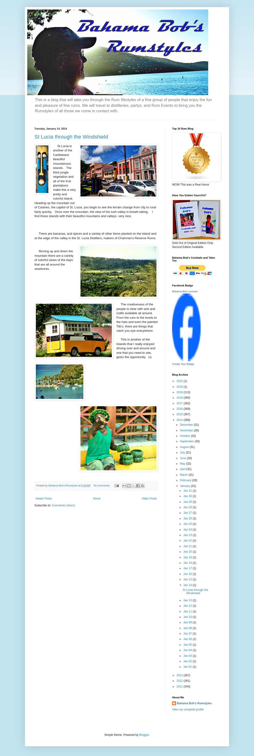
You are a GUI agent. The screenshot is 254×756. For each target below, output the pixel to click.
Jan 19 (188, 557)
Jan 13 (188, 600)
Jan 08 (188, 628)
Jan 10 (188, 617)
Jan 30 (188, 496)
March (184, 474)
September (187, 441)
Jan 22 (188, 540)
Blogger (144, 735)
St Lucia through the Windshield (71, 137)
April (183, 469)
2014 (180, 420)
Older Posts (149, 498)
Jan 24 (188, 529)
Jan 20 (188, 551)
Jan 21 (188, 546)
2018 (180, 397)
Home (97, 498)
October (185, 436)
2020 (180, 386)
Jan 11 (188, 611)
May (183, 463)
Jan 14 (188, 585)
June (183, 458)
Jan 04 (188, 650)
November (187, 430)
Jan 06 (188, 639)
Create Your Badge (183, 364)
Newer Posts (44, 498)
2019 (180, 392)
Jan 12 (188, 605)
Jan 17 (188, 568)
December (187, 424)
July (183, 452)
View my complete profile (188, 709)
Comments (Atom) (63, 505)
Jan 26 (188, 518)
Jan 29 (188, 502)
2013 (180, 675)
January (185, 486)
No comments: (102, 485)
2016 (180, 409)
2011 (180, 686)
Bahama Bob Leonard (185, 291)
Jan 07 (188, 633)
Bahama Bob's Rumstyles (194, 703)
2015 (180, 414)
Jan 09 (188, 622)
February (186, 480)
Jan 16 (188, 574)
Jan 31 (188, 490)
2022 (180, 381)
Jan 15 (188, 579)
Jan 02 (188, 661)
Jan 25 (188, 524)
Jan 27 (188, 512)
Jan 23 (188, 535)
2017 (180, 403)
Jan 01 (188, 666)
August (185, 447)
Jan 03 (188, 656)
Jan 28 (188, 507)
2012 (180, 680)
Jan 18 (188, 563)
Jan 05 (188, 644)
